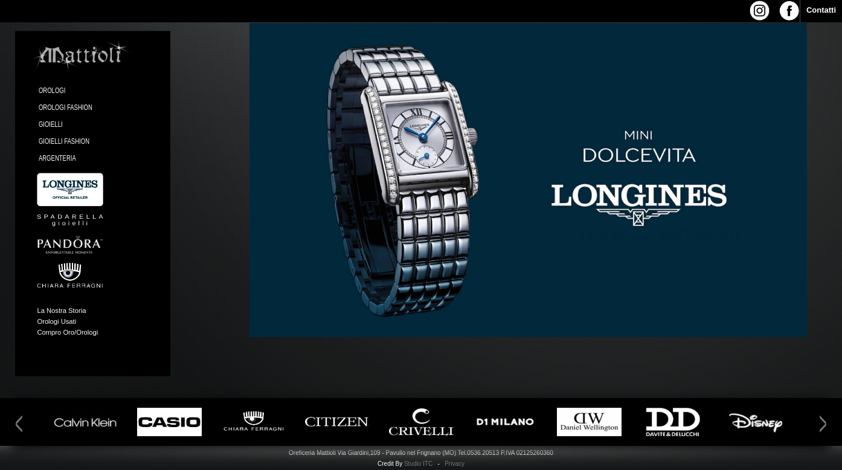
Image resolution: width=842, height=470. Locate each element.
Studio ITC (418, 463)
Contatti (821, 9)
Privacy (454, 463)
